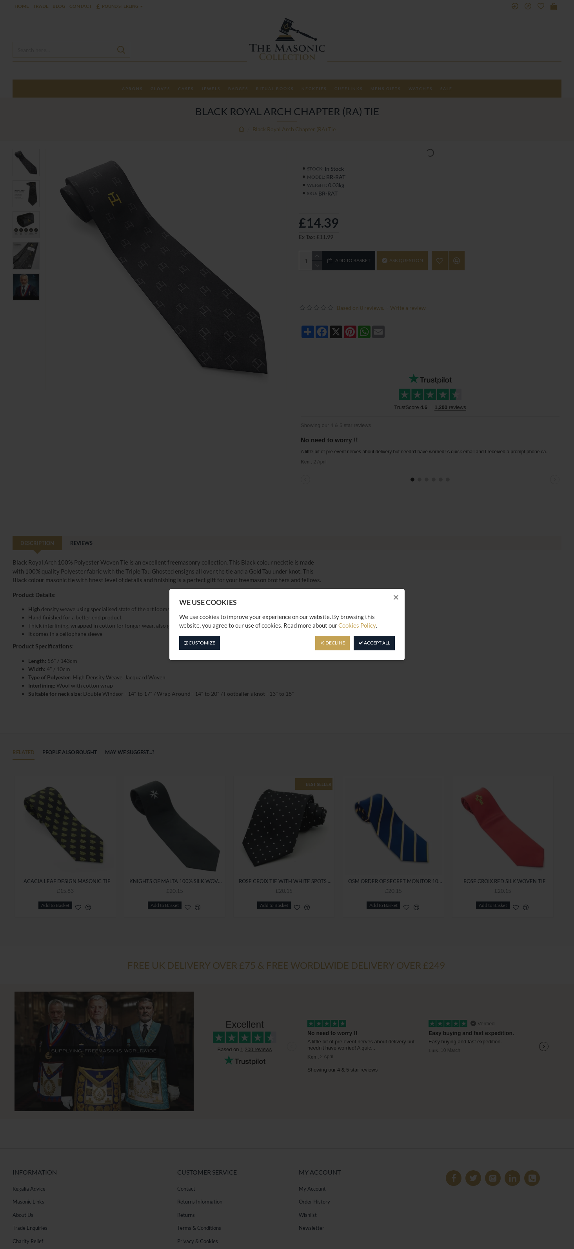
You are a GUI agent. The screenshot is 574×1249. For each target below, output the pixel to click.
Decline (332, 643)
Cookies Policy (357, 625)
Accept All (374, 643)
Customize (199, 643)
